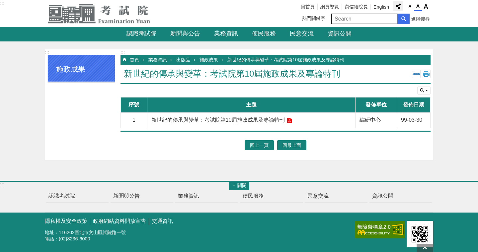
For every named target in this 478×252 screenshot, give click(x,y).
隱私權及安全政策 (66, 221)
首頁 (134, 59)
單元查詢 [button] (424, 90)
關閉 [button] (242, 185)
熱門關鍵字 (313, 18)
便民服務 (264, 33)
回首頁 (308, 6)
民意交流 (302, 33)
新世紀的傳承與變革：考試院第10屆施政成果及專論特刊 (285, 59)
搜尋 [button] (404, 19)
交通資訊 (162, 221)
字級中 (418, 6)
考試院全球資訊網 (103, 13)
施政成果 (208, 59)
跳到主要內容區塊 (3, 3)
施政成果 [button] (70, 69)
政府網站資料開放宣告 (119, 221)
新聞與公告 (185, 33)
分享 (398, 6)
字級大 (426, 6)
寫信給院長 (356, 6)
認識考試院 (141, 33)
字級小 (410, 6)
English (381, 7)
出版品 (183, 59)
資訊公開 (340, 33)
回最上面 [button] (291, 145)
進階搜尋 (420, 19)
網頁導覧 (329, 6)
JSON (416, 74)
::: (2, 3)
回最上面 (425, 248)
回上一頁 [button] (259, 145)
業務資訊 (226, 33)
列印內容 (426, 74)
